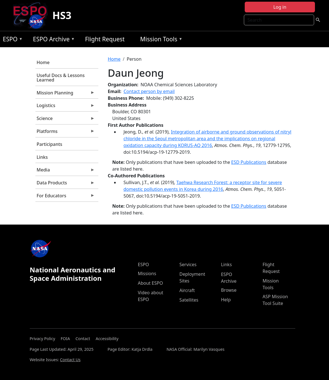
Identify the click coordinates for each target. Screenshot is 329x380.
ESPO (11, 40)
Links (42, 157)
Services (187, 264)
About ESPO (150, 283)
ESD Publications (248, 162)
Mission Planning (65, 94)
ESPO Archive (52, 40)
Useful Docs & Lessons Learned (61, 77)
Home (43, 62)
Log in (279, 7)
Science (65, 119)
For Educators (65, 197)
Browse (228, 290)
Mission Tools (160, 40)
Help (226, 300)
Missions (147, 273)
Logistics (65, 106)
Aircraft (187, 290)
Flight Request (105, 39)
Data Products (65, 184)
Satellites (188, 300)
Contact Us (70, 359)
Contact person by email (149, 91)
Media (65, 171)
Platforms (65, 132)
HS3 (61, 15)
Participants (49, 144)
